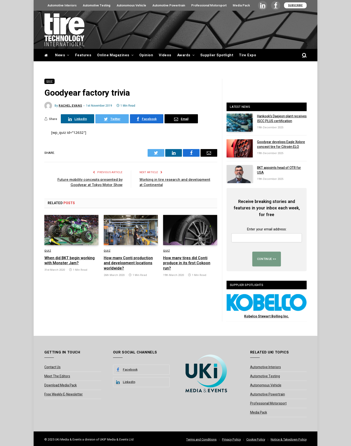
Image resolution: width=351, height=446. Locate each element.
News (60, 55)
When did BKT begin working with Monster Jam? (69, 261)
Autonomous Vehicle (131, 5)
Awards (184, 55)
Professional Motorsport (209, 5)
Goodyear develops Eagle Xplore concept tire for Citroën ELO (281, 144)
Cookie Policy (255, 439)
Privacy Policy (231, 439)
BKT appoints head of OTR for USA (279, 170)
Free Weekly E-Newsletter (63, 394)
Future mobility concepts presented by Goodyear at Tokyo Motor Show (90, 182)
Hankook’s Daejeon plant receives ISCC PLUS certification (282, 119)
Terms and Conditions (201, 439)
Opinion (146, 55)
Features (83, 55)
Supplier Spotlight (216, 55)
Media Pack (241, 5)
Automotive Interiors (62, 5)
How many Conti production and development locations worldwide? (128, 263)
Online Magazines (113, 55)
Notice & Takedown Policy (289, 439)
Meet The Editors (57, 376)
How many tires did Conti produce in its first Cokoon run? (186, 263)
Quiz (49, 81)
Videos (165, 55)
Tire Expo (247, 55)
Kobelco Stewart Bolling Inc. (266, 316)
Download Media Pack (60, 385)
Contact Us (52, 367)
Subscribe (295, 5)
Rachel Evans (70, 106)
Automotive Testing (96, 5)
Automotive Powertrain (168, 5)
